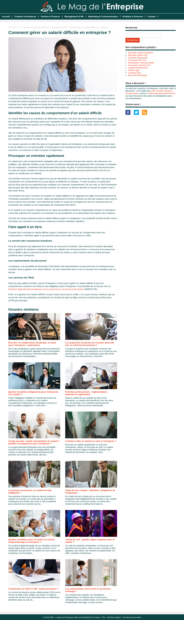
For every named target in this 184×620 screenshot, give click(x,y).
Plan (104, 617)
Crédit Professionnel (138, 67)
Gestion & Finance (50, 16)
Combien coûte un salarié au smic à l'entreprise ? (90, 441)
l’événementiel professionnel (161, 93)
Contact (152, 16)
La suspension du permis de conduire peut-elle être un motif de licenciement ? (89, 343)
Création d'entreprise (25, 16)
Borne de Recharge (137, 75)
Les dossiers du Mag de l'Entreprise (35, 27)
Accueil (6, 16)
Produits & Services (132, 16)
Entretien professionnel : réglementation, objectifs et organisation (86, 393)
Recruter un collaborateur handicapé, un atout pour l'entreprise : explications (32, 343)
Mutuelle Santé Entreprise (140, 52)
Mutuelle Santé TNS (138, 55)
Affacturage (133, 70)
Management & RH (74, 16)
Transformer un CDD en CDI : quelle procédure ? (33, 589)
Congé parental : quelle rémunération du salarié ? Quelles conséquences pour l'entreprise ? (34, 442)
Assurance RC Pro (137, 60)
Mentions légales (114, 617)
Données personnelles (132, 617)
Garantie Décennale (138, 57)
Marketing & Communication (103, 16)
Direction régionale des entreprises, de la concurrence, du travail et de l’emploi (46, 289)
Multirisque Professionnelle (141, 62)
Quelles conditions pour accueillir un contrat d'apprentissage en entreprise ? (31, 540)
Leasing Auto (134, 72)
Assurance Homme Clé (139, 65)
